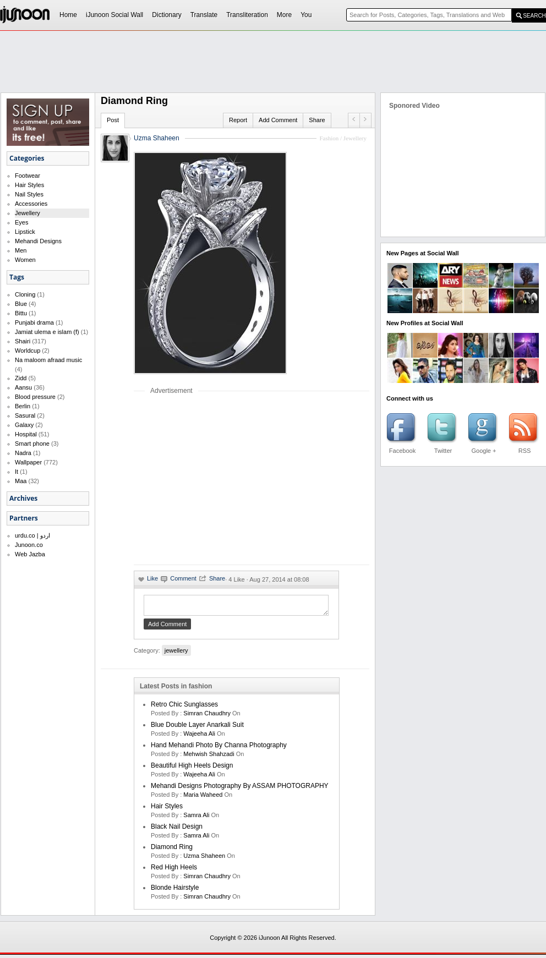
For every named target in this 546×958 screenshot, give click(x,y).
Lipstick (25, 231)
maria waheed (202, 798)
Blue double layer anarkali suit (197, 728)
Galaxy (24, 424)
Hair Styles (29, 185)
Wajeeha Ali (199, 736)
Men (20, 250)
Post (113, 120)
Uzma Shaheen (156, 138)
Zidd (20, 378)
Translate (204, 15)
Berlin (22, 406)
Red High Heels (174, 870)
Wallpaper (28, 462)
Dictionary (166, 15)
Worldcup (27, 350)
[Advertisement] (226, 479)
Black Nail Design (177, 830)
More (284, 15)
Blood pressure (35, 396)
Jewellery (27, 213)
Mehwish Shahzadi (208, 757)
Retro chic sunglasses (184, 707)
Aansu (23, 387)
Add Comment (278, 120)
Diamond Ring (172, 850)
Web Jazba (30, 554)
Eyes (21, 222)
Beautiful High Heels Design (192, 769)
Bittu (21, 313)
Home (68, 15)
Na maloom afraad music (48, 360)
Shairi (22, 341)
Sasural (25, 415)
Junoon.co (29, 544)
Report (238, 120)
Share (317, 120)
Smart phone (32, 443)
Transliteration (247, 15)
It (16, 471)
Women (25, 259)
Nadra (23, 453)
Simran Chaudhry (207, 716)
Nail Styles (29, 194)
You (306, 15)
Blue (21, 303)
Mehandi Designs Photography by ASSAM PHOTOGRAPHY (240, 789)
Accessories (31, 203)
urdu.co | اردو (32, 535)
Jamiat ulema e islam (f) (47, 332)
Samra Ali (196, 818)
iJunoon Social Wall (114, 15)
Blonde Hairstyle (175, 891)
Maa (20, 481)
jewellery (176, 653)
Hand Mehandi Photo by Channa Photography (219, 748)
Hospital (26, 434)
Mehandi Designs (38, 241)
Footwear (27, 175)
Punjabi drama (34, 322)
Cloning (25, 294)
